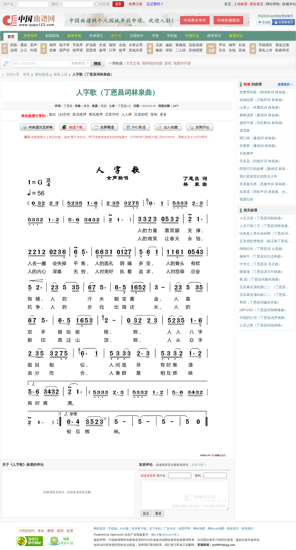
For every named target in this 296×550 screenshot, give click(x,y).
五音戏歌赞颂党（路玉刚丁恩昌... (265, 241)
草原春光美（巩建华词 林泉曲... (264, 184)
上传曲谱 (240, 4)
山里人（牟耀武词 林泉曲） (261, 107)
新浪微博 (79, 114)
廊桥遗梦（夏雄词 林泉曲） (261, 115)
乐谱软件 (137, 35)
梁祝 (168, 63)
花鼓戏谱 (196, 45)
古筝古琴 (136, 45)
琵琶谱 (91, 50)
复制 (153, 114)
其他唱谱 (196, 50)
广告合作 (170, 528)
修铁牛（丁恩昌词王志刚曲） (262, 256)
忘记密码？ (155, 4)
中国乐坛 (192, 35)
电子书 (116, 35)
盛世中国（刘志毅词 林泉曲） (262, 123)
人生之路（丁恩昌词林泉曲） (262, 218)
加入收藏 (168, 127)
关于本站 (155, 528)
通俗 (23, 45)
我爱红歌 (246, 199)
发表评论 (199, 127)
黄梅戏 (180, 45)
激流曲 (245, 130)
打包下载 (73, 127)
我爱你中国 (182, 63)
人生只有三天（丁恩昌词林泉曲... (265, 226)
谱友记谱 (282, 45)
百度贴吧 (141, 114)
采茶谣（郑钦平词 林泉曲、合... (264, 192)
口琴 (112, 50)
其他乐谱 (136, 50)
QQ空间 (64, 114)
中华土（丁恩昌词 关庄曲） (261, 264)
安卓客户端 (138, 528)
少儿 (23, 50)
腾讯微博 (96, 114)
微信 (52, 114)
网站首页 (100, 528)
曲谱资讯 (214, 35)
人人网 (126, 114)
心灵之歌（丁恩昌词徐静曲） (262, 325)
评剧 (169, 50)
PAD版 (124, 528)
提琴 (122, 50)
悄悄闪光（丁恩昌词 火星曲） (262, 249)
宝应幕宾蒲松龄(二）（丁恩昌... (264, 287)
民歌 (13, 45)
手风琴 (78, 45)
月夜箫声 (246, 153)
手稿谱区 (265, 45)
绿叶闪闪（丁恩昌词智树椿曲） (264, 310)
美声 (33, 45)
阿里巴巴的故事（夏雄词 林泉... (264, 169)
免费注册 (135, 4)
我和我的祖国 (152, 63)
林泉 (87, 106)
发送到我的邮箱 (37, 127)
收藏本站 (289, 4)
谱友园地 (42, 74)
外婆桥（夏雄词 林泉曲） (259, 146)
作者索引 (96, 35)
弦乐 (222, 50)
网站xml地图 (216, 528)
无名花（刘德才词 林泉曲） (261, 161)
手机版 (172, 35)
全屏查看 (104, 127)
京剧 (159, 45)
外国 (33, 50)
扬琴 (102, 50)
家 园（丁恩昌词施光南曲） (261, 279)
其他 (242, 50)
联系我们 (248, 528)
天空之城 (133, 63)
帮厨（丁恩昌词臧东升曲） (260, 302)
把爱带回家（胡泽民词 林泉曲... (264, 92)
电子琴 (64, 45)
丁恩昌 (68, 106)
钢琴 (52, 45)
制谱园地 (52, 35)
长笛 (102, 45)
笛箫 (52, 50)
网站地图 (199, 528)
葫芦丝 (64, 50)
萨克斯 (91, 45)
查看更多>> (285, 84)
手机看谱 (136, 127)
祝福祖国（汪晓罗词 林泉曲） (262, 100)
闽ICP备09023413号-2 (165, 534)
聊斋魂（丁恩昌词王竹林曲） (262, 272)
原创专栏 (30, 35)
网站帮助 (273, 4)
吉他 (122, 45)
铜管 (112, 45)
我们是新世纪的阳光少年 (259, 176)
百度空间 (112, 114)
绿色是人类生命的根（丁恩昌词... (265, 233)
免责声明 (184, 528)
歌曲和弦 (282, 50)
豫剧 (159, 50)
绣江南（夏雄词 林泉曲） (259, 138)
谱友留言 (256, 4)
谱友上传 (265, 50)
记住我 (104, 4)
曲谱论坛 (236, 35)
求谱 (155, 35)
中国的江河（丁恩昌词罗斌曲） (264, 318)
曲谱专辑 (74, 35)
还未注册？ (198, 465)
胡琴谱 (78, 50)
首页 (227, 4)
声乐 (222, 45)
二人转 (180, 50)
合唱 (13, 50)
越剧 (169, 45)
